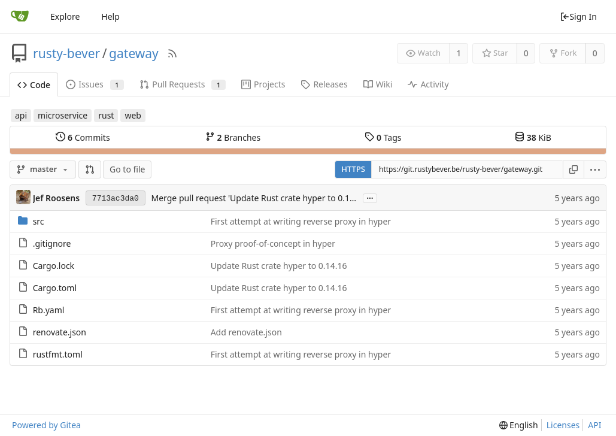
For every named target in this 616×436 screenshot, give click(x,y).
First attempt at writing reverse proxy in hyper (301, 221)
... (370, 197)
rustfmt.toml (58, 354)
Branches (232, 137)
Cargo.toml (55, 287)
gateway (134, 53)
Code (33, 84)
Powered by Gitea (46, 425)
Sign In (578, 16)
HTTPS (353, 169)
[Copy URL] (573, 169)
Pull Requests (182, 84)
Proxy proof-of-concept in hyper (273, 243)
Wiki (378, 84)
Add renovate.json (246, 332)
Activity (428, 84)
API (594, 425)
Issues (95, 84)
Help (110, 16)
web (133, 115)
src (38, 221)
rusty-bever (66, 53)
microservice (62, 115)
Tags (383, 137)
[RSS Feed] (172, 53)
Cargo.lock (53, 265)
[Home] (20, 17)
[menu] (595, 169)
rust (106, 115)
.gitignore (52, 243)
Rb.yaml (49, 310)
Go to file (127, 169)
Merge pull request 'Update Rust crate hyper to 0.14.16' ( (262, 198)
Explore (65, 16)
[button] (89, 169)
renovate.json (59, 332)
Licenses (563, 425)
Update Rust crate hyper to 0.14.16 (279, 265)
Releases (324, 84)
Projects (263, 84)
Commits (83, 137)
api (21, 115)
